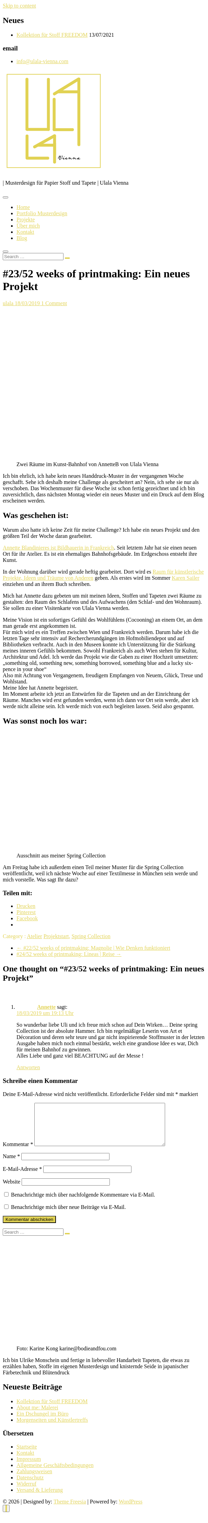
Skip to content (19, 6)
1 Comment (54, 303)
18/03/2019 (28, 303)
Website (11, 1190)
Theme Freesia (70, 1510)
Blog (21, 238)
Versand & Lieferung (39, 1498)
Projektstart (56, 936)
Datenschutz (30, 1486)
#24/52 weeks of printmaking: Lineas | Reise (69, 954)
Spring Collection (90, 936)
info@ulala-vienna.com (42, 61)
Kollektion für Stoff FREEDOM (52, 35)
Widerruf (26, 1492)
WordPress (130, 1510)
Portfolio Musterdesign (41, 213)
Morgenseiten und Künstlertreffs (52, 1428)
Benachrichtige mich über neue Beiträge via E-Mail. (68, 1215)
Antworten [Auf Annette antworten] (28, 1067)
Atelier (34, 936)
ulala (9, 303)
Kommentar (18, 1152)
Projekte (25, 219)
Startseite (26, 1455)
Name (11, 1164)
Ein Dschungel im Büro (42, 1422)
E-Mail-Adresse (22, 1177)
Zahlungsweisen (34, 1479)
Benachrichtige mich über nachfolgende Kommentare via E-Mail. (83, 1203)
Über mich (28, 226)
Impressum (28, 1467)
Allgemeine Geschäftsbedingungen (54, 1473)
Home (23, 207)
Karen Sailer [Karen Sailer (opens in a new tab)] (185, 578)
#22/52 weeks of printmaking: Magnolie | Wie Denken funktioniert (93, 948)
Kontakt (25, 232)
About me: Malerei (37, 1416)
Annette (46, 1007)
